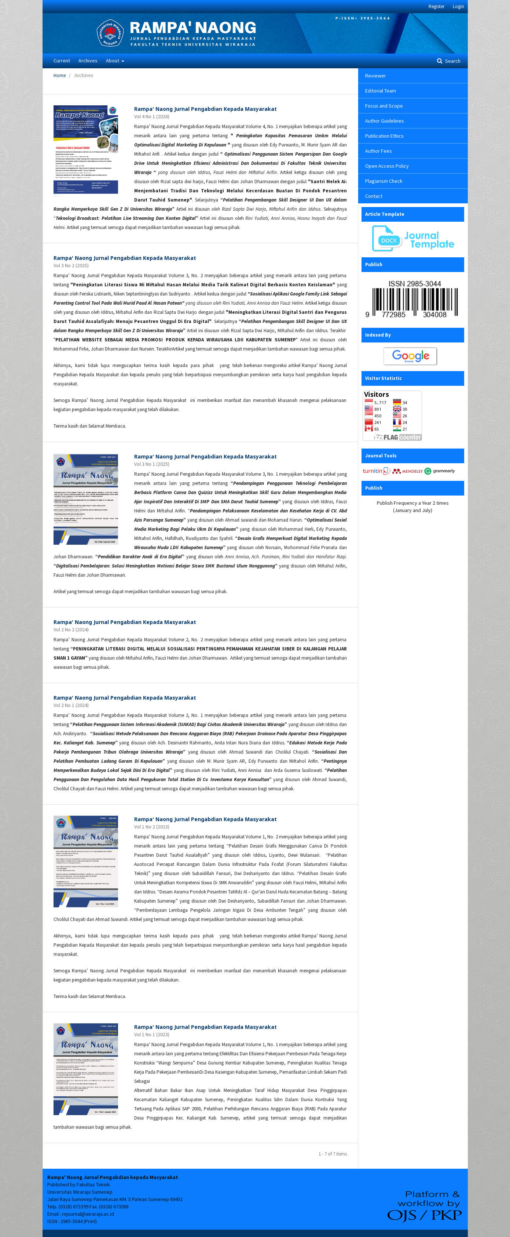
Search (452, 61)
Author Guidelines (384, 120)
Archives (88, 60)
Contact (373, 196)
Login (458, 6)
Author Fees (378, 151)
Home (60, 75)
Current (62, 60)
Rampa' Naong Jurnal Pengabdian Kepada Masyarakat (205, 108)
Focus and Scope (384, 105)
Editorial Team (380, 90)
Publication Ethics (384, 136)
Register (436, 6)
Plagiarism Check (384, 181)
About (113, 60)
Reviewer (375, 75)
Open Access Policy (387, 166)
